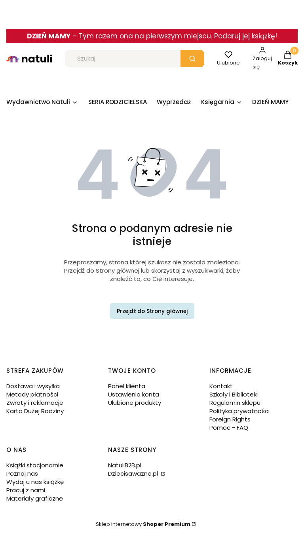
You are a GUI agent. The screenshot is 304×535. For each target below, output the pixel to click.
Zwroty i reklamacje (34, 402)
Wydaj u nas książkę (35, 482)
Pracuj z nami (25, 490)
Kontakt (221, 386)
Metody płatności (32, 394)
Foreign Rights (230, 419)
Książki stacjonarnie (34, 465)
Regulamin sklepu (234, 402)
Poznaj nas (22, 473)
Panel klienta (126, 386)
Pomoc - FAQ (228, 427)
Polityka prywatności (239, 411)
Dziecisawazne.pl (134, 473)
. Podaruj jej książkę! (244, 36)
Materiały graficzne (34, 498)
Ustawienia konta (133, 394)
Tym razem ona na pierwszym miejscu (145, 36)
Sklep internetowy (143, 524)
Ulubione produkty (134, 402)
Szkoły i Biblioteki (233, 394)
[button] (192, 58)
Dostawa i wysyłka (33, 386)
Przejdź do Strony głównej (152, 311)
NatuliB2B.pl (124, 465)
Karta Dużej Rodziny (35, 411)
